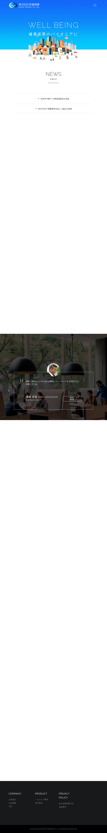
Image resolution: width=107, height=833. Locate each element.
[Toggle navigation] (95, 5)
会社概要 (12, 803)
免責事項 (62, 807)
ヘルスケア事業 (41, 799)
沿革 (10, 806)
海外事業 (38, 803)
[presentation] (8, 390)
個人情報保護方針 (66, 803)
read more (72, 399)
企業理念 (12, 799)
